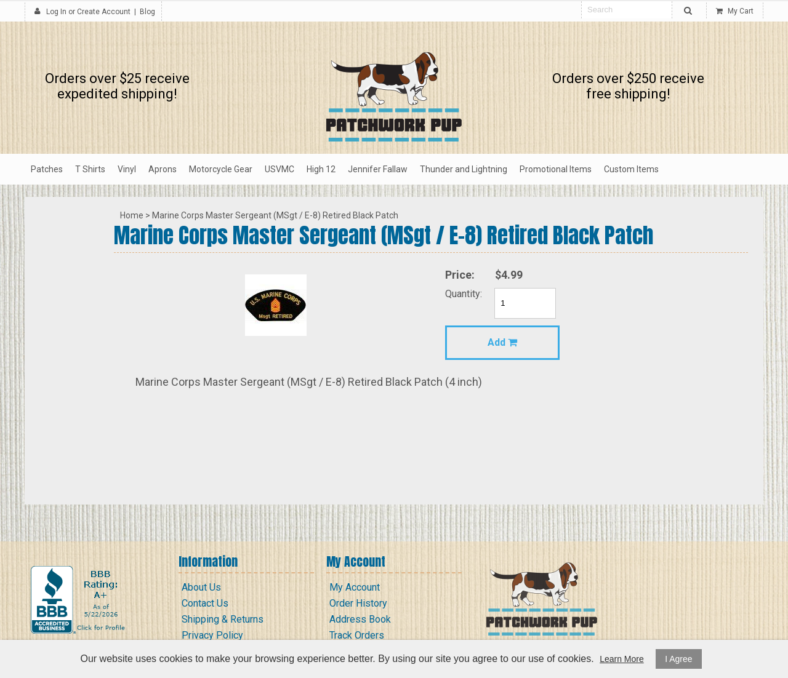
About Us (201, 587)
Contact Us (205, 603)
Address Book (360, 619)
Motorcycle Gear (220, 169)
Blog (147, 11)
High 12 (321, 169)
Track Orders (356, 635)
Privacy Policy (212, 635)
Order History (358, 603)
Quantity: (463, 294)
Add (502, 342)
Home (131, 215)
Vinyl (127, 169)
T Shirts (90, 169)
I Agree (678, 659)
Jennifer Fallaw (378, 169)
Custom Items (631, 169)
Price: (460, 274)
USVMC (279, 169)
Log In (56, 11)
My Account (354, 587)
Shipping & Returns (222, 619)
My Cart (735, 11)
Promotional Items (556, 169)
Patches (47, 169)
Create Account (104, 11)
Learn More (622, 659)
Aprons (162, 169)
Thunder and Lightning (463, 169)
